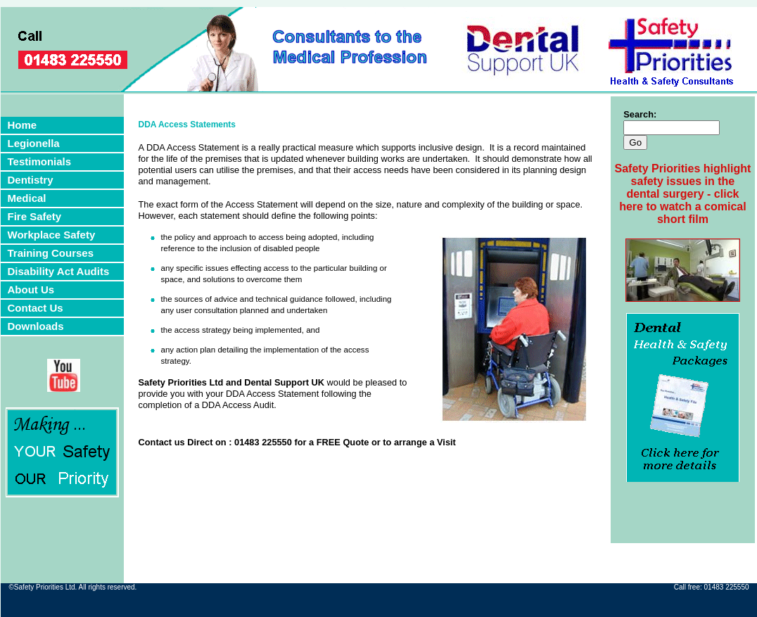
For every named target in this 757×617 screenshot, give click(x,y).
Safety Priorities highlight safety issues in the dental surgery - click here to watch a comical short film (683, 194)
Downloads (36, 326)
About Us (31, 289)
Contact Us (35, 308)
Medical (27, 198)
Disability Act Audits (59, 271)
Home (22, 125)
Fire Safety (35, 216)
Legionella (34, 143)
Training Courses (51, 253)
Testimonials (40, 161)
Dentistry (30, 180)
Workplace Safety (52, 235)
